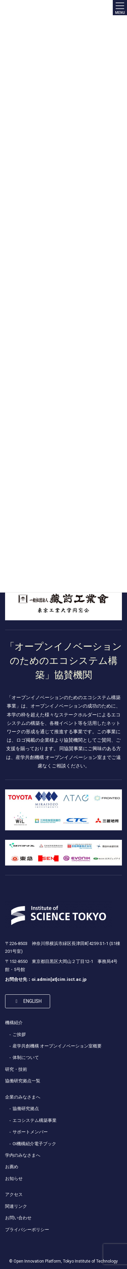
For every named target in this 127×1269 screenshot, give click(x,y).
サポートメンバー (30, 1131)
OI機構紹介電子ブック (34, 1143)
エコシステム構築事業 (35, 1120)
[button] (27, 1001)
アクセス (14, 1194)
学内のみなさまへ (22, 1155)
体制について (26, 1057)
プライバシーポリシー (27, 1229)
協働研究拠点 (26, 1108)
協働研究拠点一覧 (22, 1080)
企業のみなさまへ (22, 1097)
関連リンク (16, 1206)
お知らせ (14, 1178)
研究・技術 (16, 1069)
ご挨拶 (19, 1034)
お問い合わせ (18, 1217)
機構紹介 (14, 1022)
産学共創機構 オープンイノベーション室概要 (57, 1045)
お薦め (11, 1166)
